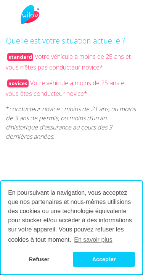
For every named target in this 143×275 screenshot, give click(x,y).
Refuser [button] (39, 259)
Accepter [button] (104, 259)
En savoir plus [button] (93, 239)
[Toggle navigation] (25, 14)
